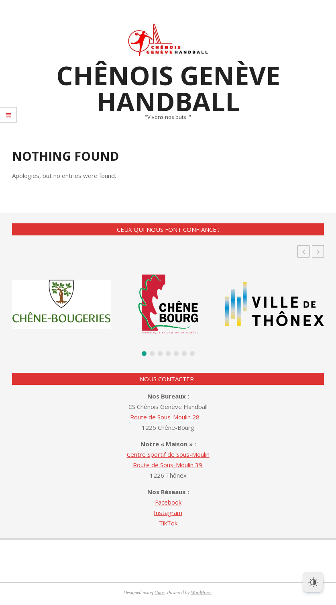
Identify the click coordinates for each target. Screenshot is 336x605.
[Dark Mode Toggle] (313, 582)
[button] (318, 251)
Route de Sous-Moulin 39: (168, 465)
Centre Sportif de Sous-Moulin (168, 454)
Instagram (168, 513)
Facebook (168, 502)
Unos (160, 592)
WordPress (201, 592)
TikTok (168, 523)
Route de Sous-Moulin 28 (165, 417)
